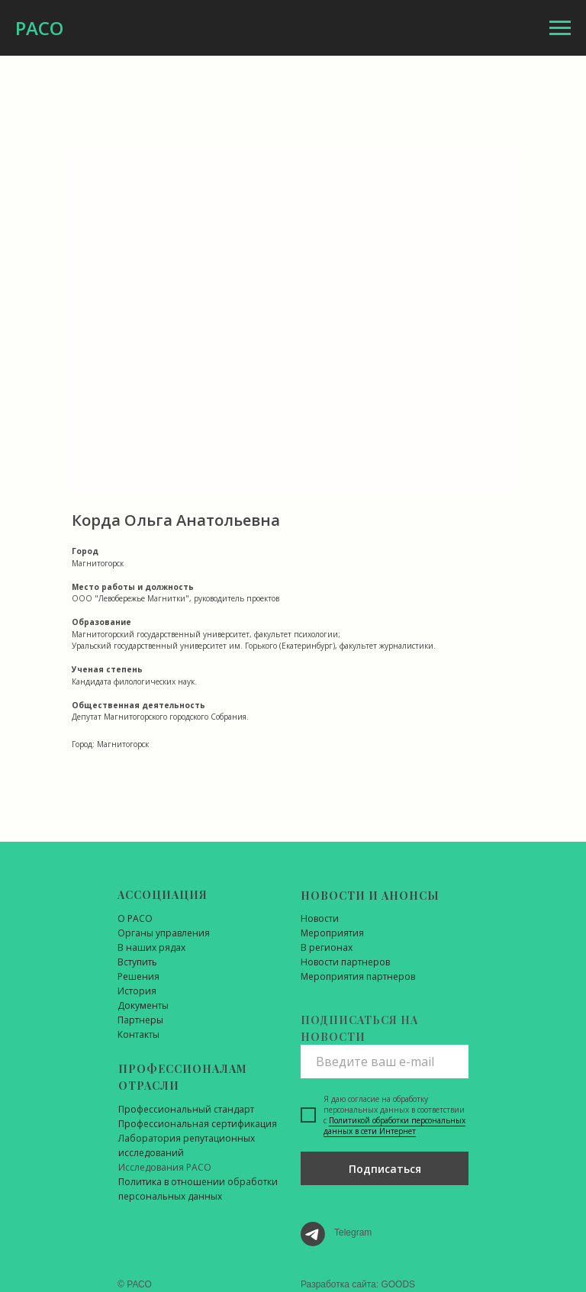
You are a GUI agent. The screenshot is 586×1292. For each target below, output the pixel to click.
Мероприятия (332, 932)
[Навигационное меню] (560, 28)
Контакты (138, 1034)
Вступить (137, 961)
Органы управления (164, 932)
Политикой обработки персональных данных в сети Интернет (394, 1125)
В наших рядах (151, 947)
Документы (143, 1005)
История (137, 990)
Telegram (353, 1232)
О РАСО (135, 918)
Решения (138, 976)
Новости (320, 918)
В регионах (327, 947)
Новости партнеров (345, 961)
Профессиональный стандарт (186, 1109)
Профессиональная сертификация (197, 1123)
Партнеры (140, 1019)
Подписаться (385, 1169)
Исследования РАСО (164, 1167)
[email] (384, 1061)
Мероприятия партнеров (358, 976)
